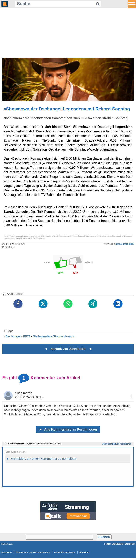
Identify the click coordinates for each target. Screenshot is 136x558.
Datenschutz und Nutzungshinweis (33, 552)
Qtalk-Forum (7, 544)
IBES (26, 336)
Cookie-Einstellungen (64, 552)
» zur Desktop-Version (119, 543)
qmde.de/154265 (125, 244)
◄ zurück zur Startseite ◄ (68, 349)
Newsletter (84, 552)
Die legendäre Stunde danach (53, 336)
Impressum (6, 552)
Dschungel (13, 336)
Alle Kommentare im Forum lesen (68, 429)
